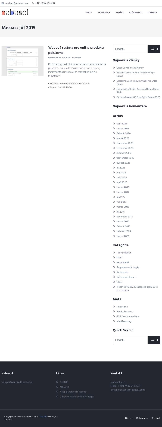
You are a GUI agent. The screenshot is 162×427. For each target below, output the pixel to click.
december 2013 (125, 216)
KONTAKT (152, 12)
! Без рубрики (124, 252)
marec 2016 (123, 207)
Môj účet (64, 388)
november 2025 (125, 148)
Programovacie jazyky (128, 267)
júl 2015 (121, 211)
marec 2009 (123, 236)
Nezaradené (123, 262)
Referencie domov (80, 83)
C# (63, 87)
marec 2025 (123, 187)
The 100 (40, 417)
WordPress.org (124, 321)
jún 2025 (121, 172)
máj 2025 (122, 177)
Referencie (65, 83)
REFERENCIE (104, 12)
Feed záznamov (125, 311)
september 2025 (125, 158)
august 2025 (123, 163)
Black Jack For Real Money (130, 67)
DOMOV (88, 12)
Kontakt (64, 383)
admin (78, 58)
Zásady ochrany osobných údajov (77, 398)
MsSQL (69, 87)
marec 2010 (123, 221)
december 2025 (125, 143)
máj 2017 (121, 202)
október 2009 (124, 231)
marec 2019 (123, 192)
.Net (60, 87)
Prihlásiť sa (122, 306)
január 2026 (123, 138)
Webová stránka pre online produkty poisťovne (76, 50)
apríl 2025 (122, 182)
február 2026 (124, 133)
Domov (129, 418)
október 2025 (124, 153)
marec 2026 (123, 128)
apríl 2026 (122, 123)
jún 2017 (121, 197)
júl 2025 (121, 167)
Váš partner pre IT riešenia (73, 393)
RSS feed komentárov (128, 316)
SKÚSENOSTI (135, 12)
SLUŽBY (120, 12)
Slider (119, 282)
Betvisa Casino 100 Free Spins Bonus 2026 (138, 97)
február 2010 (123, 226)
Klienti (120, 257)
